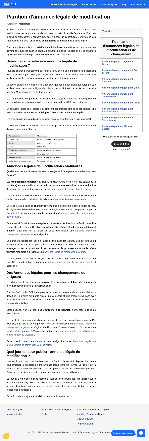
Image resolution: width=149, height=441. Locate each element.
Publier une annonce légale (64, 4)
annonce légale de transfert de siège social (69, 262)
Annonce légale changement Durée (121, 102)
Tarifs (44, 414)
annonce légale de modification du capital (69, 189)
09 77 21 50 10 (138, 4)
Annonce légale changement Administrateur (117, 110)
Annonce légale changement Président (117, 80)
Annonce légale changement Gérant (117, 62)
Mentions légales (15, 409)
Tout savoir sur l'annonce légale (93, 409)
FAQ (124, 4)
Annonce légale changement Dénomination (117, 95)
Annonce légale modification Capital (117, 127)
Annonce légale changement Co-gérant (119, 71)
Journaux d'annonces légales (56, 409)
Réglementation (85, 423)
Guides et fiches (85, 419)
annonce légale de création (40, 88)
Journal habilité (88, 4)
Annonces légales (108, 4)
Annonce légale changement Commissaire (117, 118)
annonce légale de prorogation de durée (64, 252)
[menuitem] (64, 4)
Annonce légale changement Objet (120, 88)
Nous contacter (14, 414)
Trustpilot (107, 31)
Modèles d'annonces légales (91, 414)
